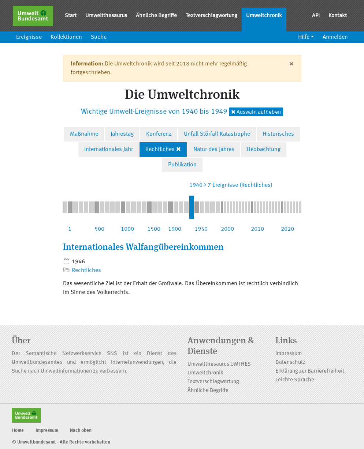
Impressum (288, 353)
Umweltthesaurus (106, 16)
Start (71, 16)
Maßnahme (84, 134)
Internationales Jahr (108, 149)
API (316, 16)
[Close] (291, 64)
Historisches (278, 134)
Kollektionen (66, 37)
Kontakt (337, 16)
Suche (99, 37)
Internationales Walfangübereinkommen (143, 247)
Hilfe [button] (303, 37)
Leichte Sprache (294, 380)
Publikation (182, 165)
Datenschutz (290, 362)
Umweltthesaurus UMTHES (219, 364)
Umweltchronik (264, 16)
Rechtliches (160, 149)
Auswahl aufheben (256, 112)
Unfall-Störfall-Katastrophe (217, 134)
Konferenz (158, 134)
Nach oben (81, 430)
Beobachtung (264, 149)
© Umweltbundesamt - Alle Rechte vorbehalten (61, 442)
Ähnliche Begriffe (156, 16)
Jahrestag (122, 134)
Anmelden (335, 37)
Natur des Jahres (213, 149)
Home (18, 430)
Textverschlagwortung (211, 16)
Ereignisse (29, 37)
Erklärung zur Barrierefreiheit (309, 371)
